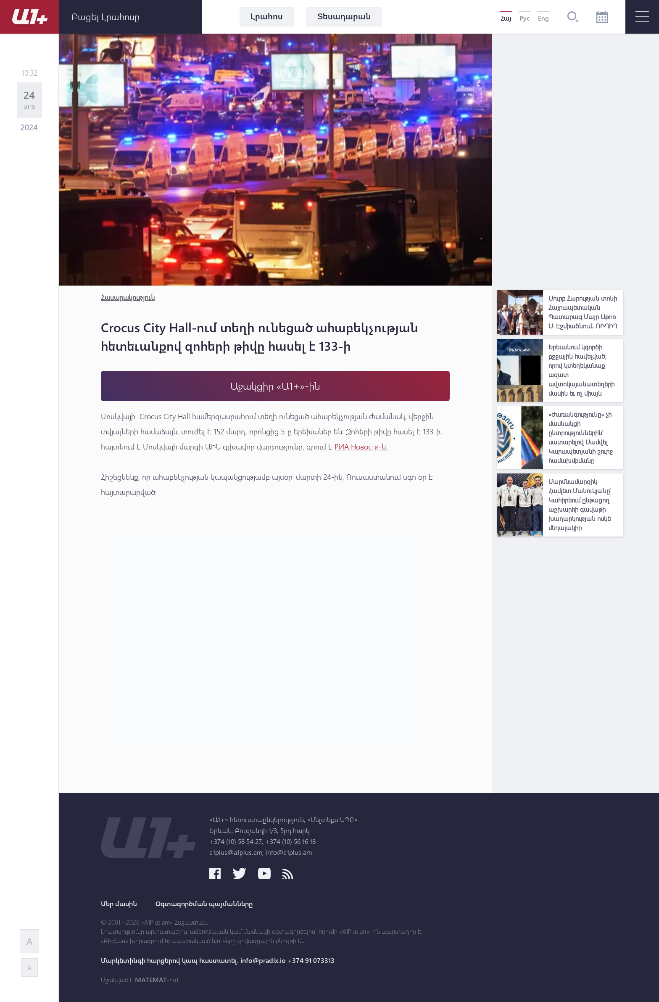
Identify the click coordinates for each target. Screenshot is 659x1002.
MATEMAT (151, 980)
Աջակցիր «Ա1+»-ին (275, 385)
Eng (543, 18)
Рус (524, 18)
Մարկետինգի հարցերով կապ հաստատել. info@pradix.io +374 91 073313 (218, 960)
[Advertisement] (560, 160)
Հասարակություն (128, 297)
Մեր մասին (119, 904)
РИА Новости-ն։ (361, 446)
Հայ (506, 18)
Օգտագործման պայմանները (204, 904)
